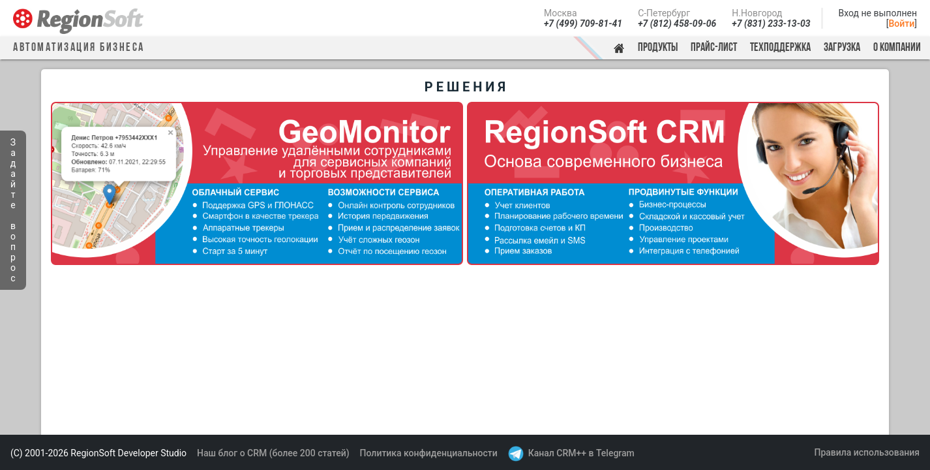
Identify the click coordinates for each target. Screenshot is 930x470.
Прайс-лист (714, 48)
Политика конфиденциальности (429, 453)
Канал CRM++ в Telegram (581, 453)
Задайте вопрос (13, 210)
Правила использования (867, 452)
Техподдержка (780, 48)
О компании (897, 48)
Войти (902, 23)
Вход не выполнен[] (878, 18)
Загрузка (842, 48)
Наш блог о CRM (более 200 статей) (273, 453)
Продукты (658, 48)
